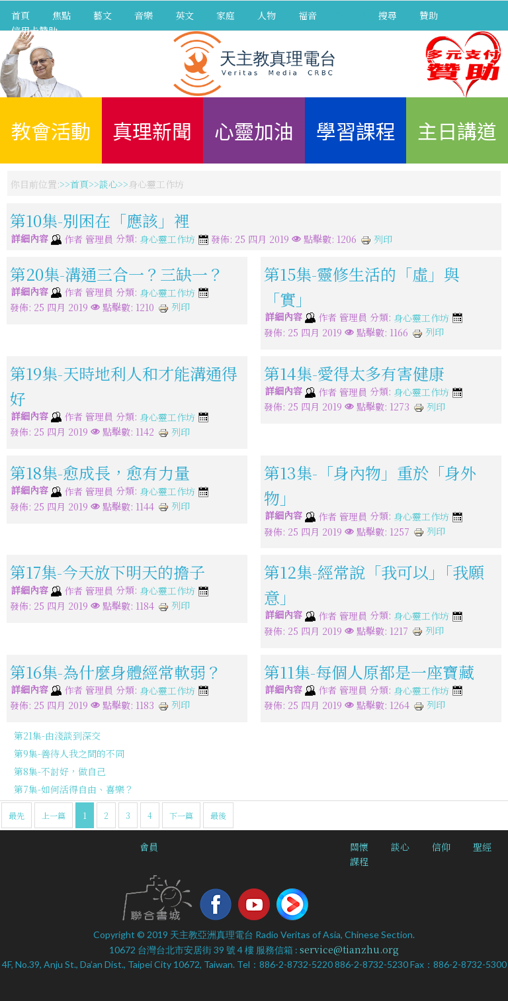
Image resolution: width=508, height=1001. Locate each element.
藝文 (102, 15)
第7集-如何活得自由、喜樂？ (74, 789)
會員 (149, 846)
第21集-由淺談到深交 (57, 735)
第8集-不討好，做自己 (60, 771)
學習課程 (356, 130)
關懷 (359, 846)
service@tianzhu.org (349, 949)
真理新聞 (152, 130)
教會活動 (51, 130)
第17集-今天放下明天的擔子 (107, 571)
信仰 (441, 846)
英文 (184, 15)
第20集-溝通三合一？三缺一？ (117, 273)
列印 (376, 239)
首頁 (20, 15)
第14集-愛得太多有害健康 (354, 373)
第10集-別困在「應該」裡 (100, 220)
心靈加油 (254, 130)
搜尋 (387, 15)
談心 (108, 184)
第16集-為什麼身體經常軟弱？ (116, 671)
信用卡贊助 (34, 30)
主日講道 (457, 130)
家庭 (225, 15)
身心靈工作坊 (167, 239)
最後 (218, 815)
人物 (266, 15)
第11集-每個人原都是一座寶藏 (369, 671)
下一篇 (181, 815)
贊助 (428, 15)
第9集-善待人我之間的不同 (69, 753)
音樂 (143, 15)
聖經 (482, 846)
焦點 (61, 15)
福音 (307, 15)
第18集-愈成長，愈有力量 (100, 472)
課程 (359, 861)
